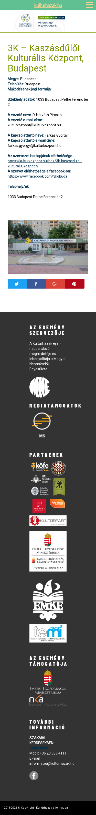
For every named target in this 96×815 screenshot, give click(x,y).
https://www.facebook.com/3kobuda (37, 176)
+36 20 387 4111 (53, 753)
